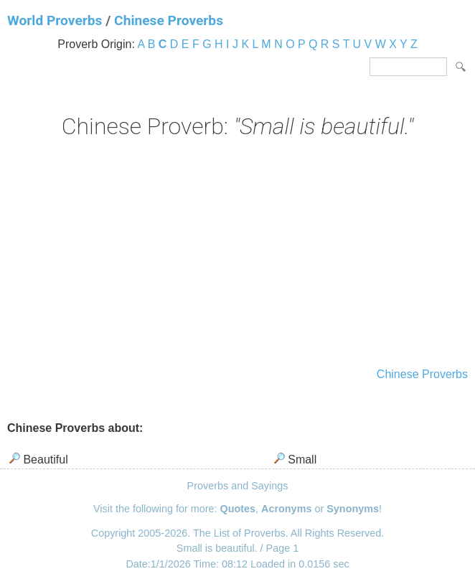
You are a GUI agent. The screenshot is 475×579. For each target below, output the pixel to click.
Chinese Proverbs (168, 20)
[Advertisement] (237, 254)
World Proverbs (54, 20)
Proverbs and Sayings (237, 485)
